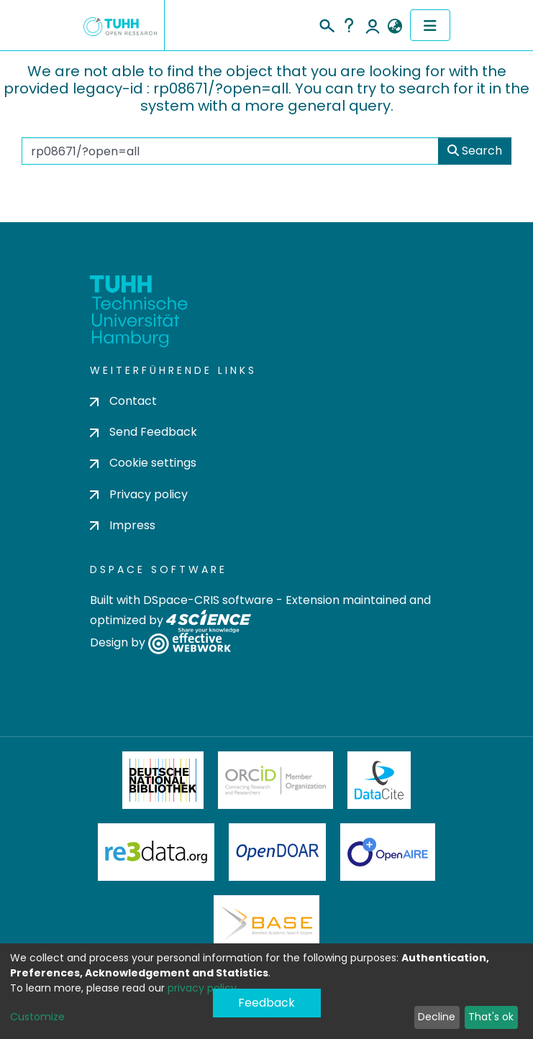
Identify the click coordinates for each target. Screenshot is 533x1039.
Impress (122, 525)
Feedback (266, 1002)
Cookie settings (143, 462)
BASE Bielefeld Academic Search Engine (266, 924)
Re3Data (156, 852)
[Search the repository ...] (230, 151)
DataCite (379, 780)
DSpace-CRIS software (208, 600)
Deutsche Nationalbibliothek (163, 780)
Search (474, 150)
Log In (373, 25)
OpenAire (387, 852)
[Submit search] (326, 23)
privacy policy (202, 988)
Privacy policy (139, 494)
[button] (395, 26)
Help (349, 25)
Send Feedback (143, 432)
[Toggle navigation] (430, 25)
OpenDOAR (277, 852)
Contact (123, 401)
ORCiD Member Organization (275, 780)
